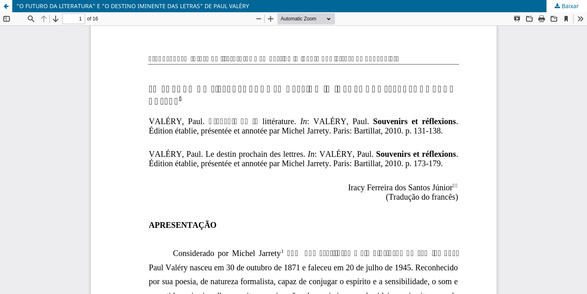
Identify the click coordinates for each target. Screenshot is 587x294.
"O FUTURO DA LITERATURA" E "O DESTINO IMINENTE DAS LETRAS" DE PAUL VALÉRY (132, 6)
